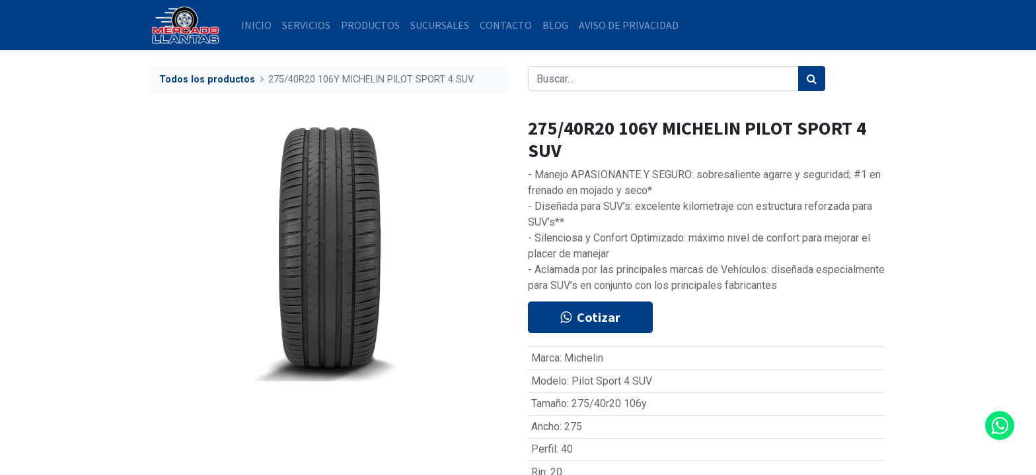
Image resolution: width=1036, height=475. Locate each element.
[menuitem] (256, 25)
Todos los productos (207, 79)
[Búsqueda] (811, 78)
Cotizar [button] (590, 317)
